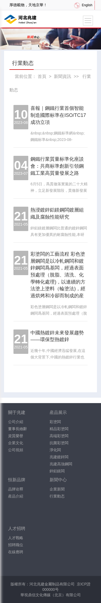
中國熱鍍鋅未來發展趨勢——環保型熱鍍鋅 (57, 336)
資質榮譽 (15, 436)
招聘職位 (15, 545)
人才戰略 (15, 538)
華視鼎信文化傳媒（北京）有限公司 (50, 595)
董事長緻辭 (17, 429)
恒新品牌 (16, 479)
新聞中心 (58, 479)
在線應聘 (15, 552)
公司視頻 (15, 450)
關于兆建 (16, 412)
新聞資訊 (62, 76)
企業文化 (15, 443)
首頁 (42, 76)
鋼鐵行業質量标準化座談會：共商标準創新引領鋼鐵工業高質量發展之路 (57, 166)
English (87, 5)
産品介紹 (15, 496)
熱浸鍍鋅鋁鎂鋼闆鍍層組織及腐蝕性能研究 (57, 213)
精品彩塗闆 (59, 429)
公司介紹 (15, 422)
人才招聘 (16, 528)
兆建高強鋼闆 (61, 464)
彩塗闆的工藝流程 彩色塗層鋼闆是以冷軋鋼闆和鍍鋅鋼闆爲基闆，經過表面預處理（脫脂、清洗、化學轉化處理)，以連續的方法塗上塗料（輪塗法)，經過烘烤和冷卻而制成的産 (57, 274)
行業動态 (57, 496)
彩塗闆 (55, 422)
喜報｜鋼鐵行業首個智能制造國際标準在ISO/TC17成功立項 (58, 115)
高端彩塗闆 (59, 436)
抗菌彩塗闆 (59, 443)
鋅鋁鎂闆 (57, 471)
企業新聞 (57, 489)
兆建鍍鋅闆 (59, 457)
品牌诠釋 (15, 489)
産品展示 (58, 412)
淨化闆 (55, 450)
